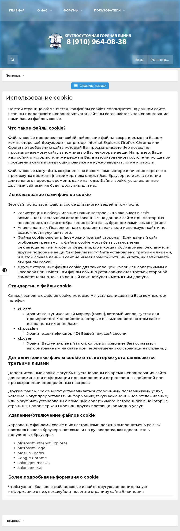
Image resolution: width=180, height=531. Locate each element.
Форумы (71, 10)
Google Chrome (32, 458)
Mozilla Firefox (31, 453)
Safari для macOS (34, 462)
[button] (44, 10)
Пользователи (107, 10)
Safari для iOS (30, 467)
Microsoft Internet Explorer (43, 443)
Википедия (133, 491)
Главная (16, 10)
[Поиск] (13, 59)
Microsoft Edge (31, 448)
